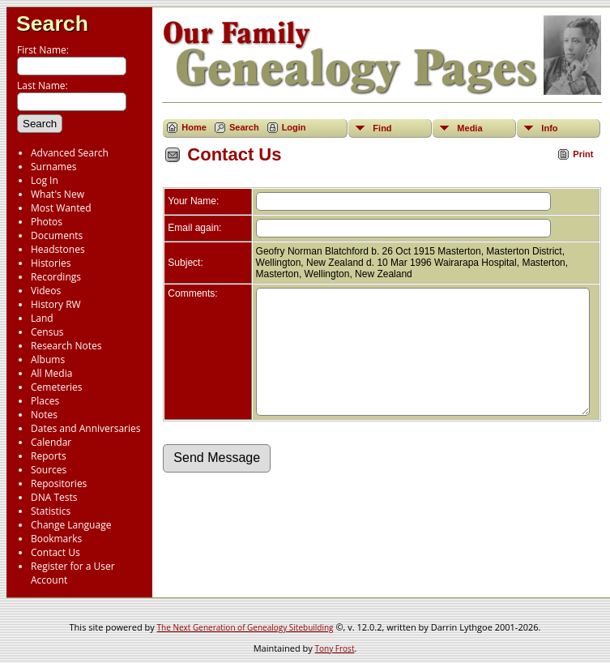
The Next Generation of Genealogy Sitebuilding (245, 627)
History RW (56, 304)
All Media (51, 373)
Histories (50, 263)
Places (45, 401)
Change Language (71, 525)
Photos (46, 222)
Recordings (56, 277)
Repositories (59, 483)
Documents (57, 235)
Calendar (51, 442)
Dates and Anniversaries (85, 428)
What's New (57, 194)
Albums (48, 359)
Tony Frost (335, 648)
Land (42, 318)
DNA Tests (54, 497)
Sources (48, 470)
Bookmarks (56, 538)
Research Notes (66, 346)
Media (469, 128)
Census (47, 332)
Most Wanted (61, 208)
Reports (48, 456)
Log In (44, 180)
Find (382, 128)
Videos (46, 290)
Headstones (58, 249)
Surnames (53, 166)
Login (294, 127)
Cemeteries (57, 387)
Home (194, 127)
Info (549, 128)
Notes (44, 414)
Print (583, 154)
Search (52, 23)
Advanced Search (70, 153)
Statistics (50, 511)
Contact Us (55, 552)
